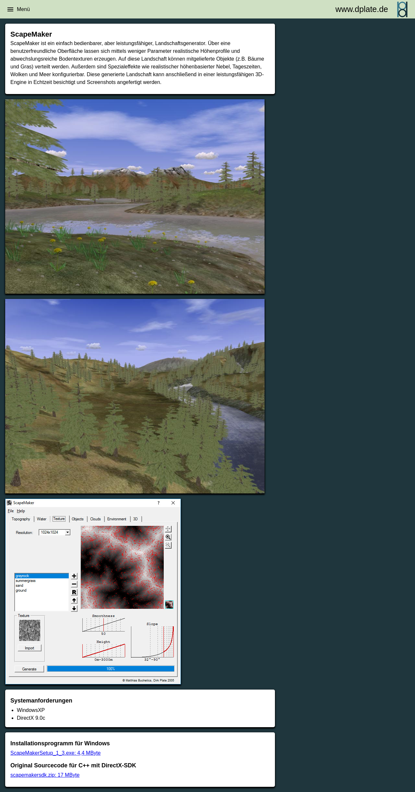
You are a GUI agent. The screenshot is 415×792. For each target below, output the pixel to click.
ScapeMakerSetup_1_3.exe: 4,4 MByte (55, 753)
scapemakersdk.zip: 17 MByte (44, 775)
